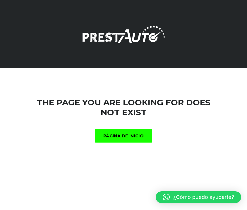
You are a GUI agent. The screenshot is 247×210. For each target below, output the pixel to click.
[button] (198, 197)
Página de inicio (123, 136)
